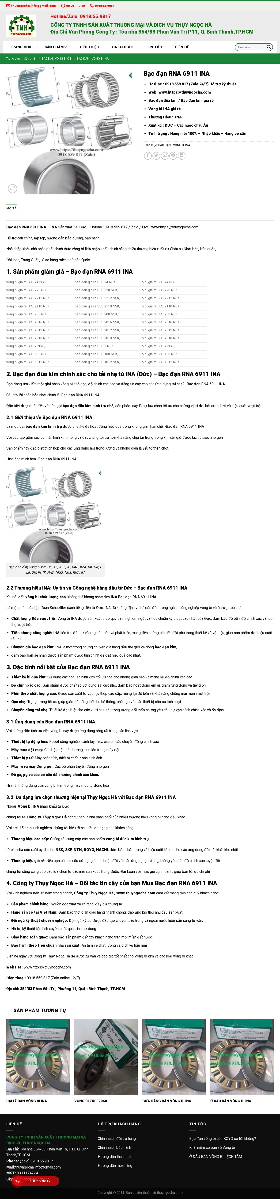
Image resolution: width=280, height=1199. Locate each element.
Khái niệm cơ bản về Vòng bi (212, 1147)
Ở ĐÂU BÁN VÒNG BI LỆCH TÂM (215, 1156)
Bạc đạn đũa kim (163, 100)
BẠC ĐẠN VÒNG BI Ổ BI (57, 58)
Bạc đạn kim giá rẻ (197, 100)
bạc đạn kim (42, 647)
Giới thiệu (89, 47)
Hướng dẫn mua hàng (115, 1165)
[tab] (11, 208)
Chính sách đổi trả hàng (117, 1138)
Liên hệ (182, 47)
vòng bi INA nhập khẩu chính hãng (99, 249)
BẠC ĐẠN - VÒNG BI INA (93, 58)
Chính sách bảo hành (114, 1147)
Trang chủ (20, 47)
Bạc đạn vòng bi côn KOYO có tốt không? (222, 1138)
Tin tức (154, 47)
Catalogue (123, 47)
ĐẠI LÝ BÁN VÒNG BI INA (26, 1101)
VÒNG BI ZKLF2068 (90, 1101)
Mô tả (11, 208)
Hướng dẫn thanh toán (115, 1156)
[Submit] (269, 47)
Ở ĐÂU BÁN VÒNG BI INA (230, 1101)
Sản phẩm (56, 47)
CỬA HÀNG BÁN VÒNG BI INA (166, 1101)
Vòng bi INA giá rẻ (164, 109)
